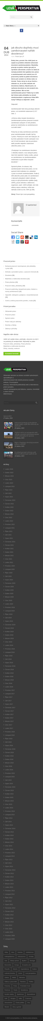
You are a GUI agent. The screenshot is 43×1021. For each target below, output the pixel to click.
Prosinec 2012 (10, 890)
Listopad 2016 (10, 735)
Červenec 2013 (10, 870)
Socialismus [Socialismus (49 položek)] (24, 990)
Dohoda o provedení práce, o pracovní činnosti (20, 272)
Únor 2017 (8, 725)
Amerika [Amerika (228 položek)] (19, 952)
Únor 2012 (8, 925)
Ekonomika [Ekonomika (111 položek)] (7, 965)
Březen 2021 (9, 555)
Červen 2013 (9, 873)
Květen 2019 (9, 631)
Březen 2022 (9, 514)
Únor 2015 (8, 804)
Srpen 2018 (9, 662)
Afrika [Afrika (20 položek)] (6, 952)
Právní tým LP (19, 56)
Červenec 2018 (10, 666)
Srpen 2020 (9, 580)
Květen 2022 (9, 507)
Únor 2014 (8, 846)
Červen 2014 (9, 832)
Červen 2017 (9, 711)
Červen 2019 (9, 628)
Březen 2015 (9, 801)
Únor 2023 (8, 479)
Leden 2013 (9, 887)
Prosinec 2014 (10, 811)
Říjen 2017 (8, 697)
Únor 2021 (8, 559)
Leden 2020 (9, 604)
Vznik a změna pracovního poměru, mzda (19, 300)
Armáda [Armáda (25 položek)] (31, 956)
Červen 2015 (9, 790)
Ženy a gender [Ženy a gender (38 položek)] (16, 1007)
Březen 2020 (9, 597)
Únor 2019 (8, 642)
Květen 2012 (9, 915)
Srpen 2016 (9, 745)
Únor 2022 (8, 517)
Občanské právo (10, 311)
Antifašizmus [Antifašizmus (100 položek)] (29, 952)
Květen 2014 (9, 835)
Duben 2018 (9, 676)
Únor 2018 (8, 683)
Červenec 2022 (10, 500)
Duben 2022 (9, 510)
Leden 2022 (9, 521)
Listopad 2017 (10, 694)
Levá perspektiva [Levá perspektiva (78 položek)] (30, 973)
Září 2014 (8, 821)
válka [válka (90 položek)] (20, 998)
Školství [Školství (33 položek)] (6, 1007)
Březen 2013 (9, 884)
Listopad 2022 (10, 486)
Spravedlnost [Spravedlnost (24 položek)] (31, 994)
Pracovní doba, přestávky (13, 286)
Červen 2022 (9, 504)
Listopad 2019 (10, 611)
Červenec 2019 (10, 625)
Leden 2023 (9, 483)
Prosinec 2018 (10, 649)
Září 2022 (8, 493)
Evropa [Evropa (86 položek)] (16, 965)
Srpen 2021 (9, 538)
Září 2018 (8, 659)
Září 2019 (8, 618)
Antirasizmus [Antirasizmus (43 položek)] (22, 956)
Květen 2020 (9, 590)
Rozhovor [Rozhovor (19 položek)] (7, 990)
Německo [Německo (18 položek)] (22, 977)
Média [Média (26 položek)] (14, 977)
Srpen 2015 (9, 783)
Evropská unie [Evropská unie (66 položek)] (26, 965)
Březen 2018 (9, 680)
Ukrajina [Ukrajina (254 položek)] (12, 998)
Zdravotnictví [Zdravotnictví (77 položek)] (8, 1002)
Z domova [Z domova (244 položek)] (28, 998)
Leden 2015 (9, 808)
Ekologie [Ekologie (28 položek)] (32, 961)
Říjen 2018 (8, 656)
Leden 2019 (9, 645)
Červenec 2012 (10, 908)
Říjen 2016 (8, 738)
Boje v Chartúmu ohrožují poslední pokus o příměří (27, 443)
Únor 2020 (8, 600)
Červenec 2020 (10, 583)
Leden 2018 (9, 687)
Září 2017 (8, 701)
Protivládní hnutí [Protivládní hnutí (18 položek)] (25, 986)
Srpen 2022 (9, 497)
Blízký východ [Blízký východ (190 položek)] (14, 961)
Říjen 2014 (8, 818)
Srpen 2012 (9, 904)
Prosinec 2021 (10, 524)
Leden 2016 (9, 770)
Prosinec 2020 (10, 566)
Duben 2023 (9, 472)
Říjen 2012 (8, 897)
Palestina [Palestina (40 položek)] (23, 981)
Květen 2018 (9, 673)
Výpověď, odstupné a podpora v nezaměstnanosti (21, 295)
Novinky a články (10, 325)
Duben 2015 (9, 797)
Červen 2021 (9, 545)
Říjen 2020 (8, 573)
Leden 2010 (9, 932)
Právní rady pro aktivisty (13, 321)
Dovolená (8, 275)
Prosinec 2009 (10, 935)
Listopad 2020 (10, 569)
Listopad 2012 (10, 894)
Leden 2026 (9, 469)
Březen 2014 (9, 842)
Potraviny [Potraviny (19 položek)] (7, 986)
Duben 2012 (9, 918)
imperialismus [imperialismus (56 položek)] (25, 969)
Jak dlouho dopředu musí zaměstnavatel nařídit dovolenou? (25, 50)
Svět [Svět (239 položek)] (5, 998)
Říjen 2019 (8, 614)
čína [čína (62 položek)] (28, 1002)
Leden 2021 (9, 562)
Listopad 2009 (10, 939)
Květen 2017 (9, 714)
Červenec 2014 (10, 828)
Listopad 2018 (10, 652)
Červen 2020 (9, 586)
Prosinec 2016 (10, 732)
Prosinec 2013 (10, 853)
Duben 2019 (9, 635)
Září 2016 (8, 742)
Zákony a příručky (11, 328)
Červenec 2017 (10, 707)
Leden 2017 (9, 728)
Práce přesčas (10, 282)
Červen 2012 (9, 911)
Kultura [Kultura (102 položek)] (34, 969)
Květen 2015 (9, 794)
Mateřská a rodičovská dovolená (15, 279)
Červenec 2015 (10, 787)
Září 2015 (8, 780)
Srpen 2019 (9, 621)
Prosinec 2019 (10, 607)
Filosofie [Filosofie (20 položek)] (7, 969)
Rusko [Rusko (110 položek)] (15, 990)
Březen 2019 (9, 638)
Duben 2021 (9, 552)
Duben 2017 (9, 718)
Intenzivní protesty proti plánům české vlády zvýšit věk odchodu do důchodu (27, 424)
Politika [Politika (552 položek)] (31, 981)
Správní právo (9, 318)
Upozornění (7, 416)
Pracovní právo (9, 261)
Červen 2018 (9, 669)
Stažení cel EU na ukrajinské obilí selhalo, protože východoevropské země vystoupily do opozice (27, 434)
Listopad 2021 (10, 528)
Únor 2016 (8, 766)
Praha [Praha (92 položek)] (15, 986)
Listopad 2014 (10, 814)
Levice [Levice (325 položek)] (20, 973)
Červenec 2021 (10, 542)
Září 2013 (8, 863)
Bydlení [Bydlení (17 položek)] (24, 961)
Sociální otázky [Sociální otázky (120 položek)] (9, 994)
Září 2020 (8, 576)
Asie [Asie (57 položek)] (5, 961)
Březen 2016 (9, 763)
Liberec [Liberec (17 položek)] (6, 977)
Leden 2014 (9, 849)
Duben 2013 (9, 880)
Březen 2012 (9, 922)
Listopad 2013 (10, 856)
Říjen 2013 (8, 859)
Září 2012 (8, 901)
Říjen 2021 (8, 531)
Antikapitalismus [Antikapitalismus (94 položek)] (9, 956)
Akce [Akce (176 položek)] (12, 952)
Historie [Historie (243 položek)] (15, 969)
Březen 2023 (9, 476)
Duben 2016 (9, 759)
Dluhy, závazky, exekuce (11, 348)
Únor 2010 (8, 929)
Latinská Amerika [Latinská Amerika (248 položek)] (9, 973)
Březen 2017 (9, 721)
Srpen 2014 (9, 825)
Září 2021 (8, 535)
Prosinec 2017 (10, 690)
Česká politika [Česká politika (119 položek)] (20, 1002)
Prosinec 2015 (10, 773)
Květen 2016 (9, 756)
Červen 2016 (9, 752)
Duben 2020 (9, 593)
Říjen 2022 (8, 490)
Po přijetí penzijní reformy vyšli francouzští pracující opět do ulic (26, 453)
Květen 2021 (9, 548)
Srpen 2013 (9, 866)
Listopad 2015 (10, 777)
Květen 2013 (9, 877)
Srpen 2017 (9, 704)
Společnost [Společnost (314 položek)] (20, 994)
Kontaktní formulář (11, 353)
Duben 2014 (9, 839)
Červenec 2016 (10, 749)
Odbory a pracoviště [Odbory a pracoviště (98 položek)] (10, 981)
